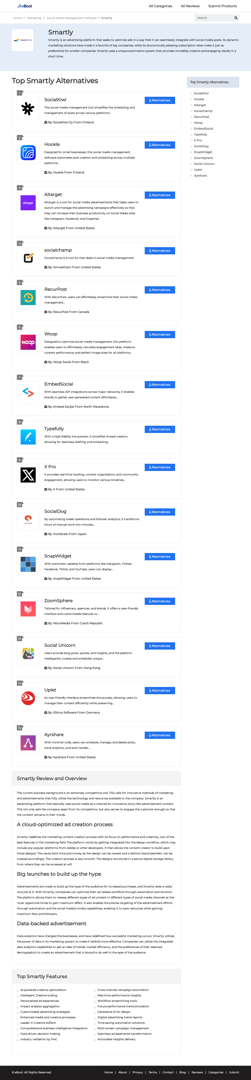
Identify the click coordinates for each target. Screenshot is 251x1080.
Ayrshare (53, 731)
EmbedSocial (58, 382)
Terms (152, 1069)
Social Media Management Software (71, 18)
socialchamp (58, 249)
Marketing (34, 18)
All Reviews (190, 6)
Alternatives (159, 100)
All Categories (160, 6)
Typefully (54, 427)
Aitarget (53, 194)
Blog (182, 1069)
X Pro (50, 465)
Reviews (197, 1069)
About (122, 1069)
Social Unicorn (59, 642)
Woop (50, 332)
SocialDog (55, 509)
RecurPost (55, 288)
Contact (168, 1069)
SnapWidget (57, 554)
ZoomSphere (58, 598)
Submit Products (222, 6)
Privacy (138, 1069)
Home (17, 18)
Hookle (52, 144)
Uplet (50, 687)
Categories (215, 1069)
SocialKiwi (55, 99)
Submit (234, 1069)
